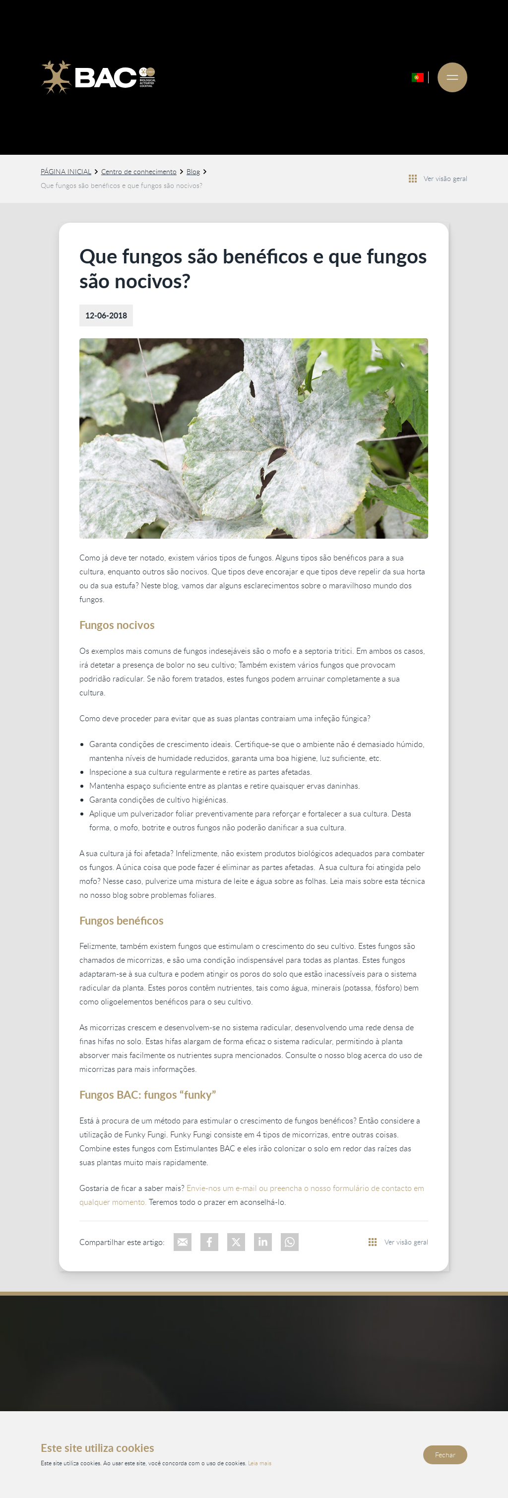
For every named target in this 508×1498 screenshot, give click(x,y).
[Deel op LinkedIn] (263, 1242)
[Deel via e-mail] (182, 1242)
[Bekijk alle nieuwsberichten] (412, 178)
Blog (193, 171)
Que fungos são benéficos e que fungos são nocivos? (121, 185)
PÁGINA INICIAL (66, 171)
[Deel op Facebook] (209, 1242)
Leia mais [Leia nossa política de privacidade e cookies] (259, 1463)
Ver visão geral (445, 178)
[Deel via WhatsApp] (290, 1242)
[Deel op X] (236, 1242)
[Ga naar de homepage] (98, 77)
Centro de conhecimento (139, 171)
